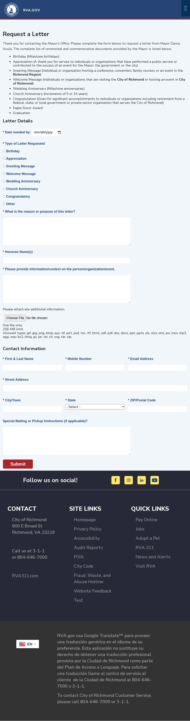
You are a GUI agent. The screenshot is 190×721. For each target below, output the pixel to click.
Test (78, 600)
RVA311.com (25, 576)
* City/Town (12, 400)
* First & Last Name (18, 359)
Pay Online (146, 520)
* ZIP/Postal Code (142, 400)
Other (10, 204)
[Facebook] (116, 480)
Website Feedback (92, 591)
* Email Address (140, 359)
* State (70, 400)
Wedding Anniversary (23, 181)
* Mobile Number (78, 359)
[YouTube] (154, 480)
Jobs (140, 529)
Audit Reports (88, 548)
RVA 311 (145, 548)
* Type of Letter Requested (24, 143)
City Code (83, 566)
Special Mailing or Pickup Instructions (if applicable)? (45, 421)
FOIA (79, 557)
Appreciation (16, 158)
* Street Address (16, 379)
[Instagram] (129, 480)
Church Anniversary (22, 189)
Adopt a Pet (148, 538)
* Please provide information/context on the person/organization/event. (59, 269)
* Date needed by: (17, 132)
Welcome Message (21, 174)
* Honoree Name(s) (18, 252)
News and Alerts (153, 557)
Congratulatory (18, 196)
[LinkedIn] (142, 480)
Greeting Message (20, 166)
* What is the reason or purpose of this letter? (39, 211)
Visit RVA (145, 566)
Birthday (13, 151)
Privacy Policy (87, 529)
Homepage (85, 520)
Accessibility (87, 538)
